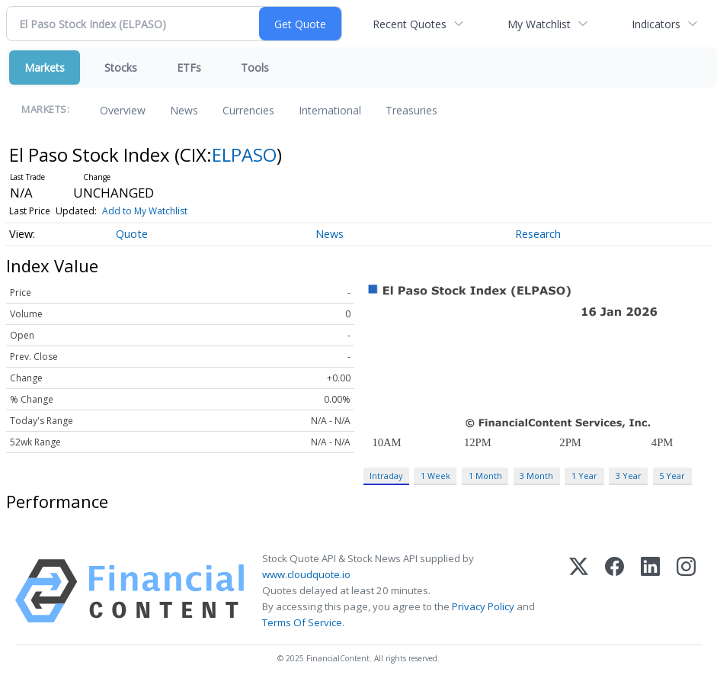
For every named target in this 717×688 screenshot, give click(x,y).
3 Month (536, 475)
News (184, 110)
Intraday (386, 475)
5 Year (672, 475)
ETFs (189, 67)
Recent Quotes (410, 24)
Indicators (656, 24)
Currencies (248, 110)
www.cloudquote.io (306, 574)
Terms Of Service (302, 622)
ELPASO (244, 154)
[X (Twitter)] (578, 591)
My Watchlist (539, 24)
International (330, 110)
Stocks (120, 67)
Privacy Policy (483, 606)
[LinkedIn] (650, 591)
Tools (255, 67)
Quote (132, 234)
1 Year (584, 475)
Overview (123, 110)
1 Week (435, 475)
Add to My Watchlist (144, 210)
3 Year (629, 475)
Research (538, 234)
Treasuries (411, 110)
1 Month (485, 475)
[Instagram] (686, 591)
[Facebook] (614, 591)
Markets (44, 67)
